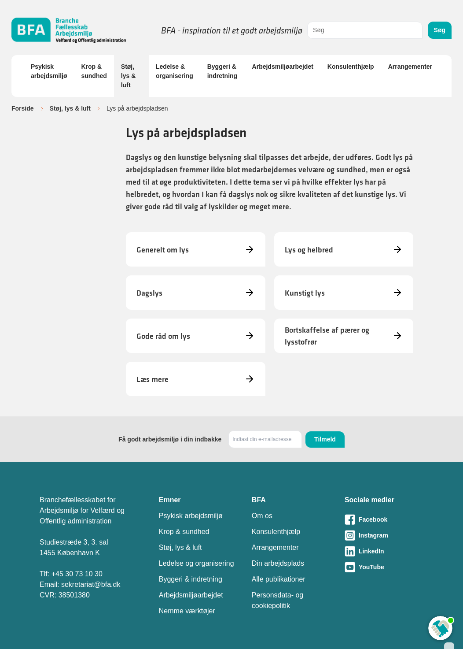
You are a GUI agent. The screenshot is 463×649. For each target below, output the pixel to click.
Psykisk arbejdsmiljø (49, 71)
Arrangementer (410, 66)
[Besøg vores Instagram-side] (384, 535)
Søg (439, 29)
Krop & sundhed (94, 71)
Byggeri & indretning (222, 71)
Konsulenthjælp (350, 66)
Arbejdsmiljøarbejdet (282, 66)
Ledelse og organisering (196, 563)
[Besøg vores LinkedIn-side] (384, 551)
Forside (22, 108)
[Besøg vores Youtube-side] (384, 567)
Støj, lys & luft (128, 76)
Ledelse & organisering (174, 71)
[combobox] (365, 30)
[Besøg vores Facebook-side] (384, 519)
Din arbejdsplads (278, 563)
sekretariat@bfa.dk (91, 584)
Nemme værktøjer (187, 611)
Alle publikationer (278, 579)
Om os (262, 515)
